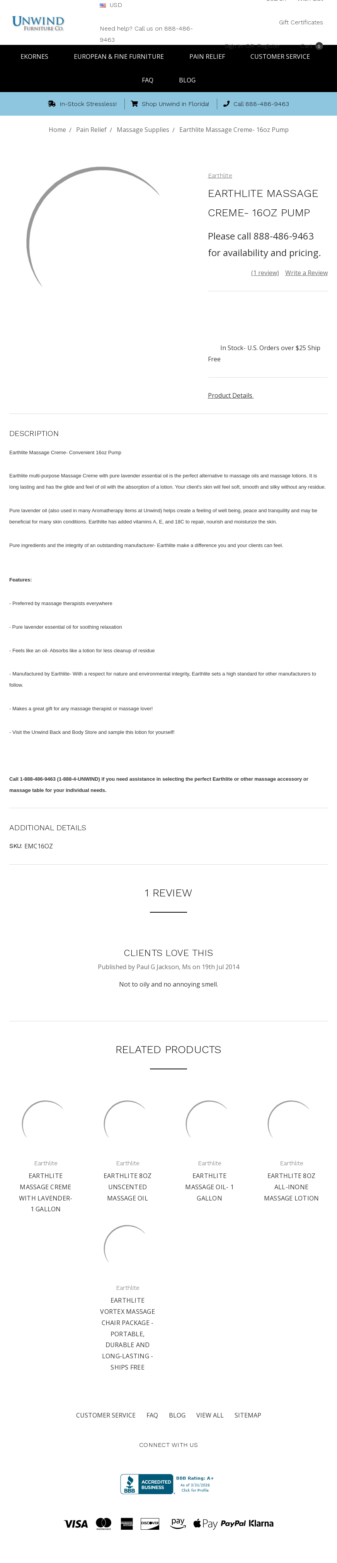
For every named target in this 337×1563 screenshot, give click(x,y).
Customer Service (106, 1415)
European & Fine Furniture (122, 56)
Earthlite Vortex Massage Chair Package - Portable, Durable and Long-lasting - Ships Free (127, 1333)
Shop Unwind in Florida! (170, 104)
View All (210, 1415)
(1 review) (265, 272)
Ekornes (37, 56)
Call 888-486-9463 (256, 104)
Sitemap (248, 1415)
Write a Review (306, 272)
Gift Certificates (301, 22)
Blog (187, 80)
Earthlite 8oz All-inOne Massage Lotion (291, 1186)
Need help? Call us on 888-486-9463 (146, 34)
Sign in (234, 45)
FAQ (151, 80)
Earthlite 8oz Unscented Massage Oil (127, 1186)
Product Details (233, 395)
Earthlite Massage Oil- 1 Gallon (209, 1186)
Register (268, 45)
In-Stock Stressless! (82, 104)
